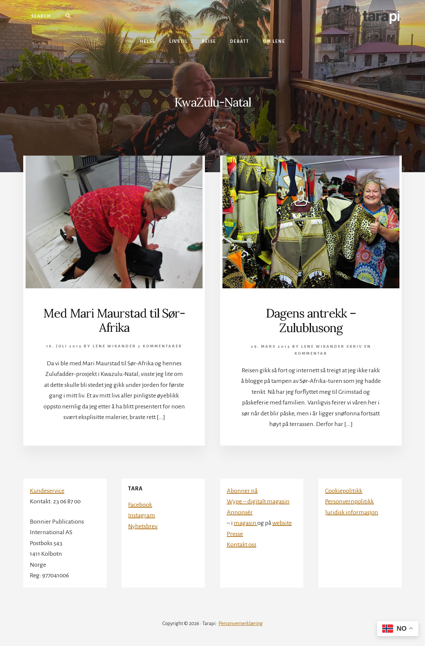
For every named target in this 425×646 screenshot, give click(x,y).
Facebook (140, 504)
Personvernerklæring (240, 623)
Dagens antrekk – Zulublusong (311, 320)
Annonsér (240, 512)
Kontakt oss (241, 544)
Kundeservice (47, 490)
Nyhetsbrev (142, 526)
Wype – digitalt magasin (258, 501)
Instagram (141, 515)
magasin (245, 523)
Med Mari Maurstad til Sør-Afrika (114, 320)
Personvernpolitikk (349, 501)
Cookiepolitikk (343, 490)
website (282, 523)
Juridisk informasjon (351, 512)
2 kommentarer (160, 346)
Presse (235, 534)
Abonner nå (242, 490)
